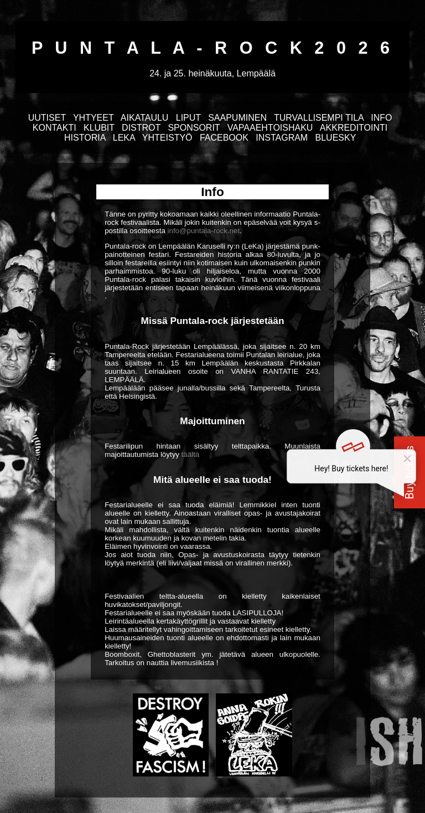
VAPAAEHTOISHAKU (270, 127)
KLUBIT (99, 127)
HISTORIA (84, 137)
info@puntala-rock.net (204, 231)
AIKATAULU (145, 117)
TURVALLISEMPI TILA (319, 117)
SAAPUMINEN (237, 117)
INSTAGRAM (282, 137)
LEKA (124, 137)
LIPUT (188, 117)
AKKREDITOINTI (353, 127)
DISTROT (141, 127)
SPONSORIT (194, 127)
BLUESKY (335, 137)
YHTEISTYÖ (167, 137)
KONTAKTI (54, 127)
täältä (191, 454)
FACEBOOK (224, 137)
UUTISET (47, 117)
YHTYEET (93, 117)
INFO (381, 117)
